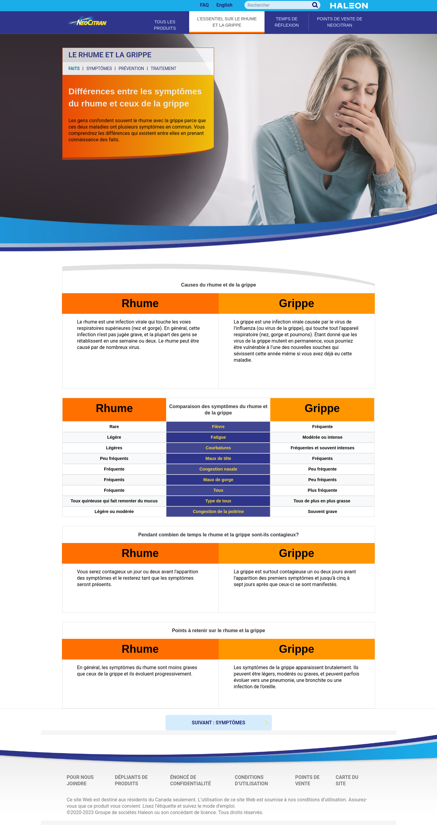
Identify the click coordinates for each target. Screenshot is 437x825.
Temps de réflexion (287, 22)
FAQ (204, 5)
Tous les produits (165, 24)
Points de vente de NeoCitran (339, 22)
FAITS (74, 68)
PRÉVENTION (131, 68)
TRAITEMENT (163, 68)
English (225, 5)
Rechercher (315, 5)
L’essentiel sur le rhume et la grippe (227, 22)
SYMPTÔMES (99, 68)
